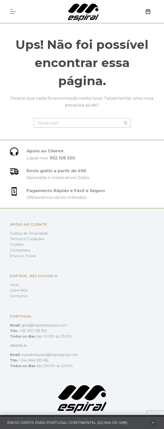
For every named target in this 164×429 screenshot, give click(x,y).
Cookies (16, 244)
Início (14, 285)
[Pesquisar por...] (77, 123)
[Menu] (13, 12)
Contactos (18, 296)
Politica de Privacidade (29, 233)
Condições (35, 239)
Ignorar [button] (153, 423)
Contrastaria (20, 250)
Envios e (17, 256)
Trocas (30, 256)
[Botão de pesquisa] (126, 123)
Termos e (18, 239)
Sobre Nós (19, 290)
